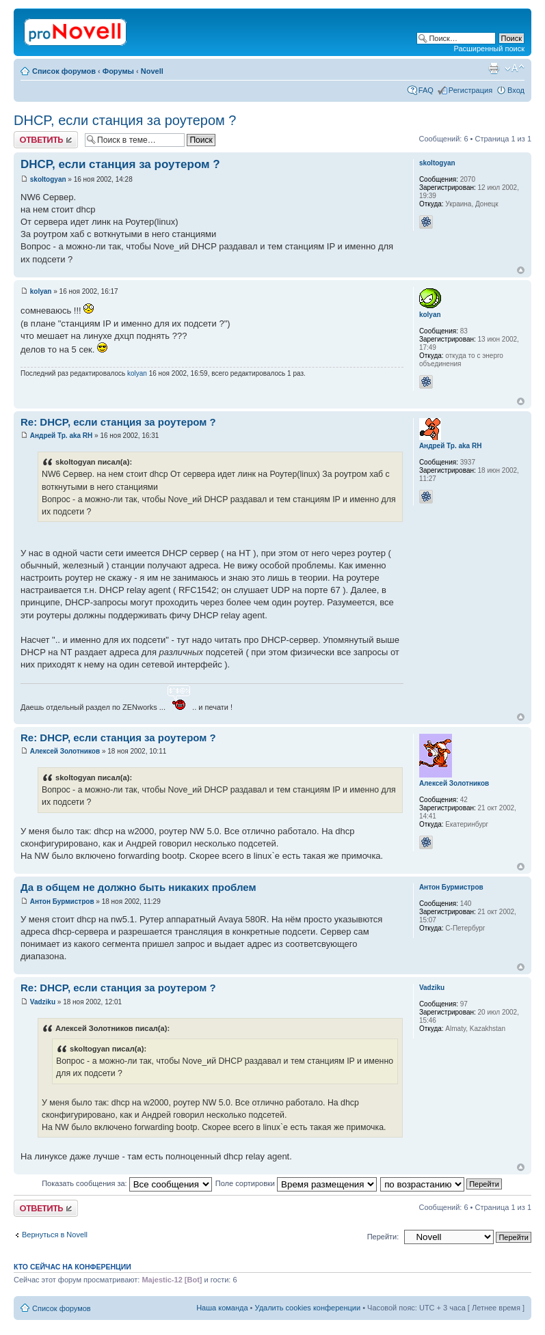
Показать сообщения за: (127, 1183)
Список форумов (64, 71)
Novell (152, 71)
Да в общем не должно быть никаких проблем (138, 887)
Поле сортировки (296, 1183)
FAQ (426, 90)
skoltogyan (48, 179)
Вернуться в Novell (55, 1234)
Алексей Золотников (65, 751)
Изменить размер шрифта (514, 68)
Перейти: (383, 1237)
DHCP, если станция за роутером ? (125, 120)
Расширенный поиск (488, 48)
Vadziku (42, 1002)
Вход (515, 90)
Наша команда (222, 1308)
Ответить (46, 139)
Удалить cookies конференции (308, 1308)
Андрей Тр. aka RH (61, 435)
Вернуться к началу (520, 270)
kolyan (41, 291)
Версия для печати (493, 68)
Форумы (118, 71)
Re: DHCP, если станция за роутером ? (118, 422)
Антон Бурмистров (62, 901)
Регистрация (470, 90)
